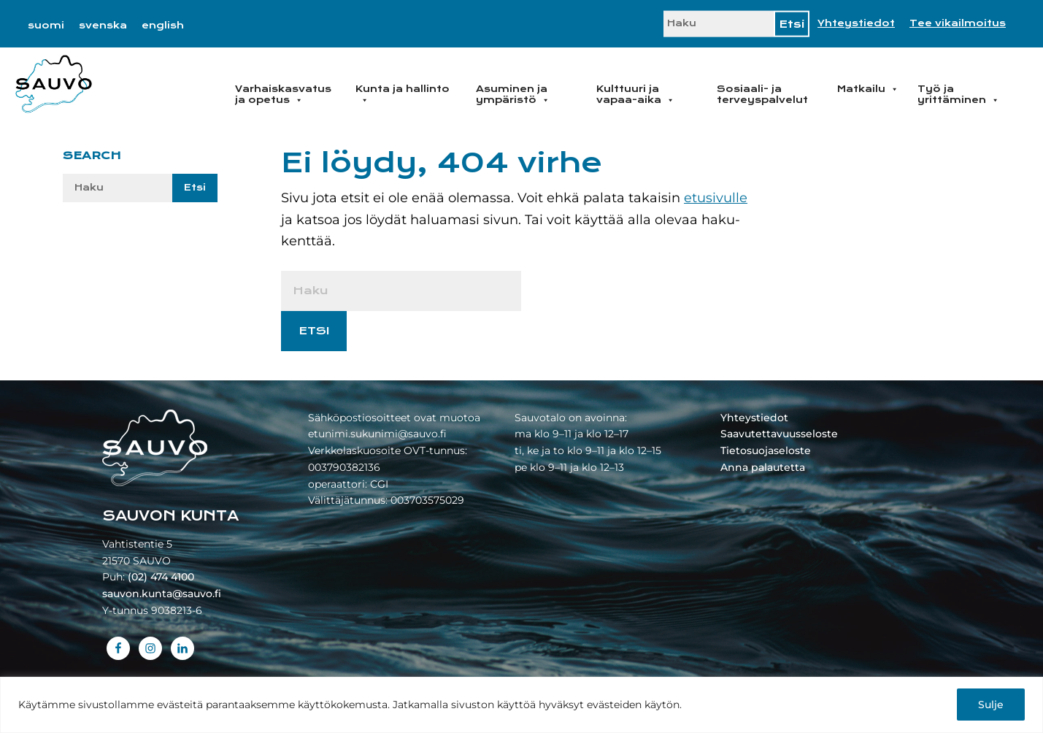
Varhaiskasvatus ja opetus (283, 94)
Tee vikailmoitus (957, 23)
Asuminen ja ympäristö (513, 94)
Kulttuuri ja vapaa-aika (635, 94)
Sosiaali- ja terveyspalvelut (762, 94)
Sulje (991, 704)
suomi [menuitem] (46, 25)
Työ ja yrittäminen (958, 94)
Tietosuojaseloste (765, 450)
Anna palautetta (762, 467)
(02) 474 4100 (161, 576)
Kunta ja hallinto (402, 94)
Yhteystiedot (856, 23)
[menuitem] (46, 25)
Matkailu (867, 89)
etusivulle (715, 198)
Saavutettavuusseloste (779, 433)
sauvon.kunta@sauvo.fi (161, 593)
